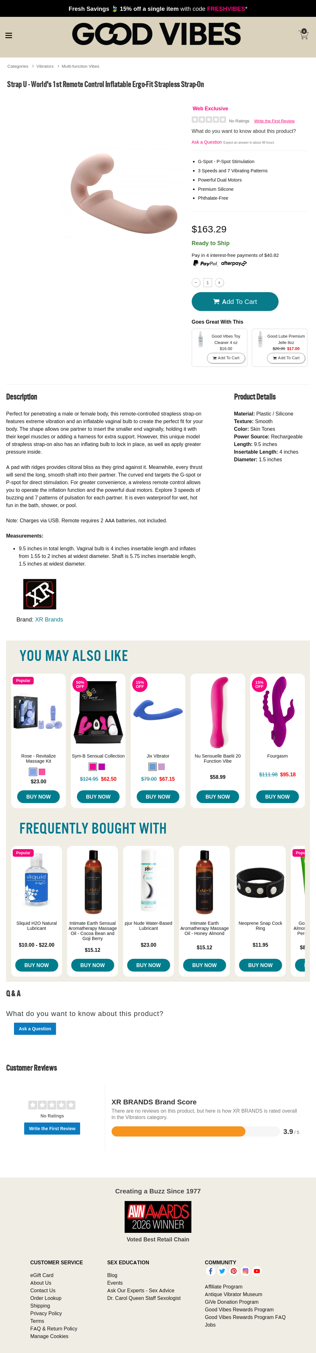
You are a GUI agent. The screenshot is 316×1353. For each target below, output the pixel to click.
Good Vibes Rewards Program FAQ (245, 1317)
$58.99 (217, 777)
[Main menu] (8, 34)
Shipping (40, 1305)
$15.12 (92, 950)
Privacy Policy (46, 1313)
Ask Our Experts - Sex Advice (140, 1290)
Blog (112, 1275)
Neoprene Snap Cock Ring (260, 925)
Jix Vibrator (158, 756)
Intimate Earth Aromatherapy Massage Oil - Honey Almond (204, 928)
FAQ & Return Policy (53, 1328)
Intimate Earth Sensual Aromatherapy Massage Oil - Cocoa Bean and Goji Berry (92, 930)
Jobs (210, 1325)
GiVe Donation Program (231, 1302)
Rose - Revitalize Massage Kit (38, 758)
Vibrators (45, 66)
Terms (37, 1321)
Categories (17, 66)
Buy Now (38, 796)
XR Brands (49, 619)
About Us (40, 1283)
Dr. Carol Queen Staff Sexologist (144, 1298)
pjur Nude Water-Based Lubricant (148, 925)
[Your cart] (303, 35)
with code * (158, 8)
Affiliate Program (223, 1286)
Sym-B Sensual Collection (98, 756)
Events (115, 1283)
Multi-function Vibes (80, 66)
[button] (33, 771)
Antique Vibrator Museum (233, 1294)
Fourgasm (277, 756)
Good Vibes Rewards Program (239, 1309)
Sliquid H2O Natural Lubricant (37, 925)
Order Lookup (45, 1298)
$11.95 (260, 945)
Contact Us (42, 1290)
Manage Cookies (49, 1336)
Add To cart (235, 301)
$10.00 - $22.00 (36, 945)
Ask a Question (207, 142)
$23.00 (38, 781)
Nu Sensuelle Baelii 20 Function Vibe (218, 758)
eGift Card (41, 1275)
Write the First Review (274, 121)
